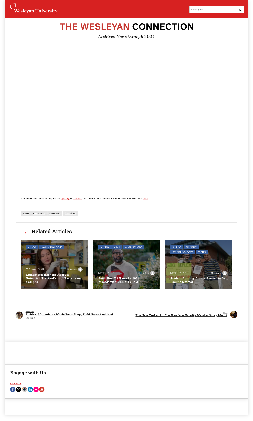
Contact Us (15, 384)
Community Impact (133, 247)
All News (32, 247)
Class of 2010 (70, 213)
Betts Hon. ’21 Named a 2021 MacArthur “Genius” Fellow (118, 280)
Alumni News (54, 213)
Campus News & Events (51, 247)
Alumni (116, 247)
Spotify (65, 198)
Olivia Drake (75, 270)
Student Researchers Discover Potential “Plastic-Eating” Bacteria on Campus (53, 278)
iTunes (77, 198)
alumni (26, 213)
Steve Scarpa (219, 273)
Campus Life (191, 247)
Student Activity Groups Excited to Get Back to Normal (195, 280)
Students (202, 252)
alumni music (39, 213)
